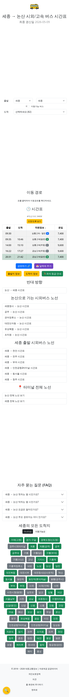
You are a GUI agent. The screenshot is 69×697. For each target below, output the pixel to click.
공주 (57, 546)
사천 (56, 585)
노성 (39, 566)
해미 (30, 651)
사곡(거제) (44, 585)
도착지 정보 (32, 273)
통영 (48, 638)
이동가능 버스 (37, 106)
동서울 (8, 579)
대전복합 (10, 572)
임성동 (56, 625)
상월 (50, 592)
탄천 (30, 638)
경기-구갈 (31, 539)
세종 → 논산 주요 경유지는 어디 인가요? (25, 517)
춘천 (20, 638)
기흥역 (52, 559)
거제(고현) (16, 539)
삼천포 (30, 592)
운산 (58, 612)
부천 (22, 585)
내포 (29, 566)
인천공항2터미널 (39, 625)
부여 (13, 585)
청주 (11, 638)
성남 (31, 598)
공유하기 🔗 (24, 266)
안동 (51, 605)
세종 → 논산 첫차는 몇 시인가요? (22, 494)
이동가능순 (40, 531)
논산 (48, 566)
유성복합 (25, 618)
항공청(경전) (55, 644)
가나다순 (28, 531)
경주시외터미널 (17, 546)
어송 (11, 612)
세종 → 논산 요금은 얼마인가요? (21, 509)
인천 (55, 618)
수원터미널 (57, 598)
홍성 (39, 651)
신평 (33, 605)
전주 (30, 631)
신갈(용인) (11, 605)
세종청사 (42, 598)
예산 (20, 612)
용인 (39, 612)
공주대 (15, 553)
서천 (21, 598)
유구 (13, 618)
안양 (61, 605)
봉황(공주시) (57, 579)
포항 (9, 644)
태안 (39, 638)
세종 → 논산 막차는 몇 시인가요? (22, 501)
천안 (60, 631)
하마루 (19, 644)
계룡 (32, 546)
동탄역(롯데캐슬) (37, 579)
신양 (23, 605)
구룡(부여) (51, 553)
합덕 (42, 644)
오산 (30, 612)
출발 (6, 100)
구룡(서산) (18, 559)
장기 (20, 631)
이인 (46, 618)
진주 (51, 631)
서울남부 (10, 598)
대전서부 (24, 572)
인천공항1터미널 (17, 625)
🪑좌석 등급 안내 (52, 273)
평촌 (58, 638)
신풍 (42, 605)
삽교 (41, 592)
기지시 (41, 559)
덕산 (60, 572)
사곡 (31, 585)
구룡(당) (37, 553)
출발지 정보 (14, 273)
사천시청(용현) (14, 592)
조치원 (40, 631)
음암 (36, 618)
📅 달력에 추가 (43, 266)
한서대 (31, 644)
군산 (30, 559)
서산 (59, 592)
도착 (6, 111)
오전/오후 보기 (34, 221)
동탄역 (20, 579)
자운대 (10, 631)
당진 (58, 566)
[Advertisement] (34, 61)
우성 (48, 612)
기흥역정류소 (16, 566)
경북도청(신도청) (49, 539)
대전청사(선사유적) (44, 572)
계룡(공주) (45, 546)
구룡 (26, 553)
